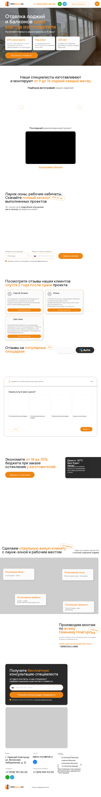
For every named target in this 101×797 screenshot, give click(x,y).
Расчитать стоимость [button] (21, 55)
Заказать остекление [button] (20, 475)
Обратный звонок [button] (78, 4)
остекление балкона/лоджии (69, 759)
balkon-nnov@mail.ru (43, 757)
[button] (69, 646)
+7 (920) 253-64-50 (44, 4)
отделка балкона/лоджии (68, 761)
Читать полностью (24, 310)
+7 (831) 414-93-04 (43, 772)
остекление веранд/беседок (70, 767)
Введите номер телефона (41, 251)
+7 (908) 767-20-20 (16, 772)
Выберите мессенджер (14, 251)
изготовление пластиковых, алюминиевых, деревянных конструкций (70, 771)
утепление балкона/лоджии (69, 764)
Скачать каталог (71, 256)
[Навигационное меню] (97, 4)
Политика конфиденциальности (40, 787)
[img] (64, 4)
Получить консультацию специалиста (36, 695)
